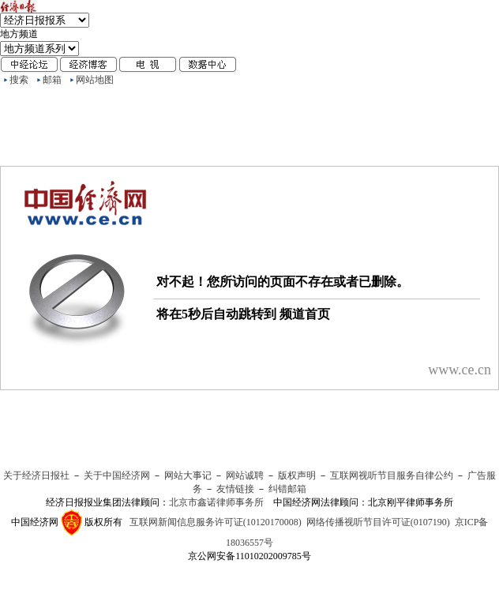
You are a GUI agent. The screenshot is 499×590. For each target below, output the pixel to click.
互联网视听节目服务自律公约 (391, 475)
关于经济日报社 (36, 475)
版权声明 (297, 475)
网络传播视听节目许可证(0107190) (378, 522)
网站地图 (95, 79)
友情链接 (235, 488)
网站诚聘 (245, 475)
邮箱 (52, 79)
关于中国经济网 (117, 475)
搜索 (18, 79)
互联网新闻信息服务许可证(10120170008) (215, 522)
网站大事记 (188, 475)
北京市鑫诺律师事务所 (216, 502)
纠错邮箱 (287, 488)
